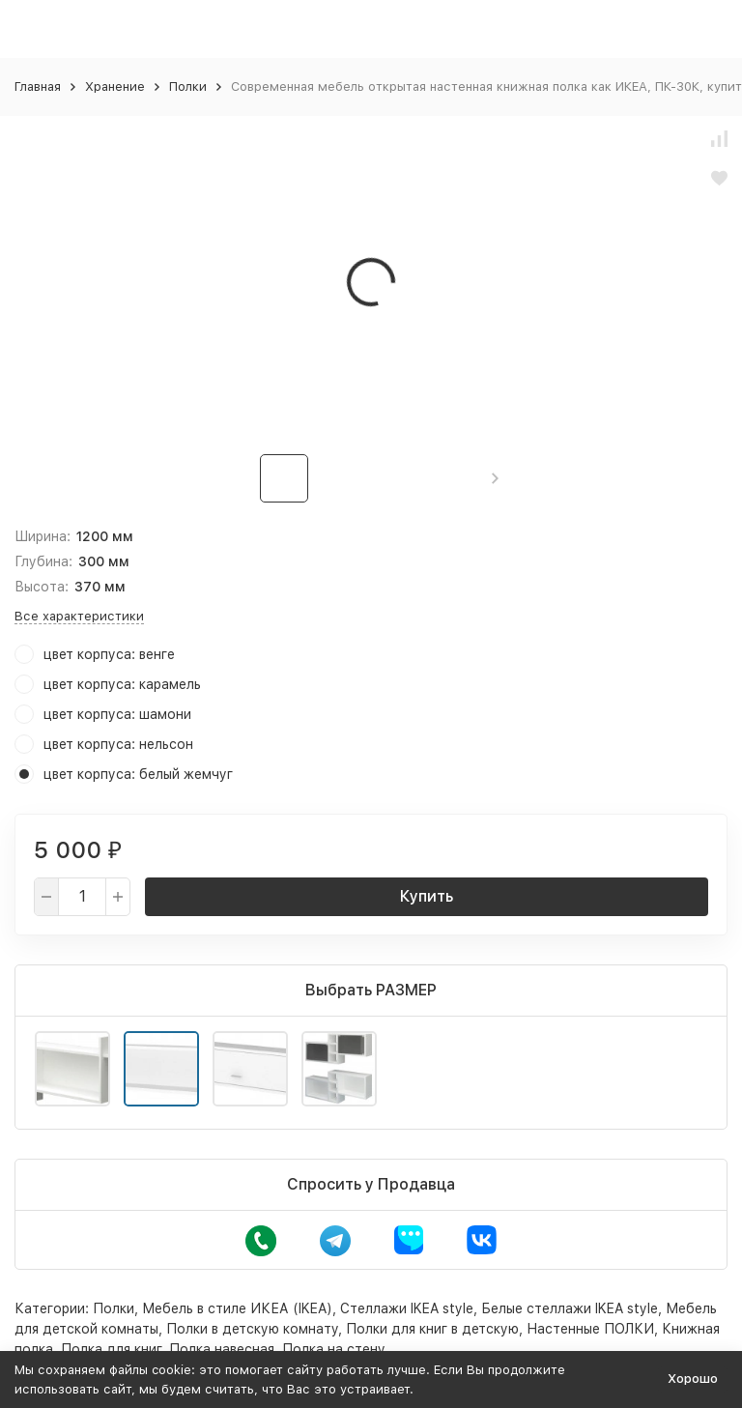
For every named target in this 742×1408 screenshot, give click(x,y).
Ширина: (42, 536)
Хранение (115, 86)
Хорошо (693, 1378)
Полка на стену (333, 1349)
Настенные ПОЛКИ (590, 1328)
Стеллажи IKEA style (406, 1308)
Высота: (41, 586)
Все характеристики (79, 616)
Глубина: (43, 561)
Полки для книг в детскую (432, 1328)
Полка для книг (111, 1349)
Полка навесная (221, 1349)
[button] (495, 478)
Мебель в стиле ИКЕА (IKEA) (237, 1308)
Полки (188, 86)
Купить (426, 896)
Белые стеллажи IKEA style (569, 1308)
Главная (37, 86)
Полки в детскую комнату (252, 1328)
